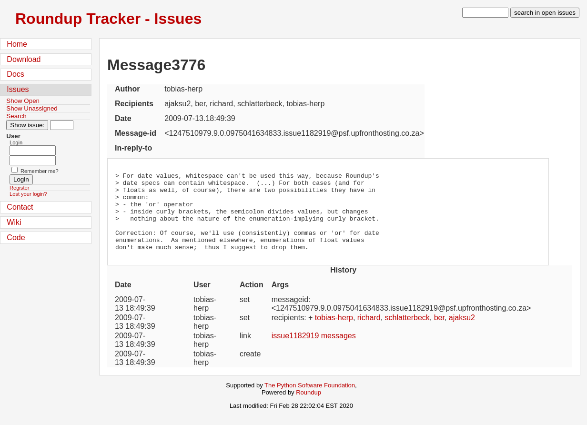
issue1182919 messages (314, 351)
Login (16, 142)
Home (17, 44)
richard (369, 333)
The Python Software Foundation (309, 401)
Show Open (23, 100)
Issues (18, 89)
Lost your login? (28, 194)
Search (16, 116)
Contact (20, 207)
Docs (15, 74)
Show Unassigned (31, 108)
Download (23, 59)
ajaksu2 (462, 333)
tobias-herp (334, 333)
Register (19, 188)
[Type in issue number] (61, 125)
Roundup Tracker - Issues (108, 18)
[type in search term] (485, 13)
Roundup (308, 408)
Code (16, 237)
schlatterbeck (407, 333)
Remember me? (39, 171)
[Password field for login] (33, 160)
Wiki (14, 222)
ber (439, 333)
